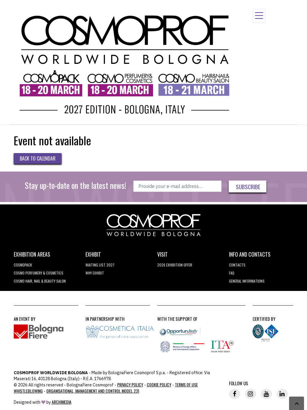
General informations (247, 280)
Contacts (237, 264)
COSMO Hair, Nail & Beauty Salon (40, 280)
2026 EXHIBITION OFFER (174, 264)
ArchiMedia (61, 402)
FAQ (231, 272)
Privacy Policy (130, 384)
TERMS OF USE (186, 384)
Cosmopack (23, 264)
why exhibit (94, 272)
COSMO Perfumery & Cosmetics (38, 272)
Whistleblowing (28, 391)
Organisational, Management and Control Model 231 (92, 391)
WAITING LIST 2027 (99, 264)
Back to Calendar (38, 158)
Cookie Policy (159, 384)
